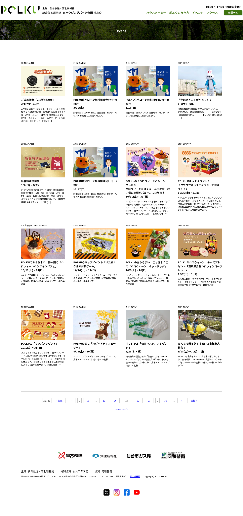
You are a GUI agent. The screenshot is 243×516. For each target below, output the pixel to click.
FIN (24, 62)
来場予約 (233, 12)
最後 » (194, 400)
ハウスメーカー (156, 12)
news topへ (122, 409)
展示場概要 (135, 476)
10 (87, 400)
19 (104, 400)
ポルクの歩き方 (179, 12)
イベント (197, 12)
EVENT (31, 62)
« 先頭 (59, 400)
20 (115, 400)
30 (165, 400)
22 (138, 400)
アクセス (212, 12)
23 (149, 400)
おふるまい (27, 225)
